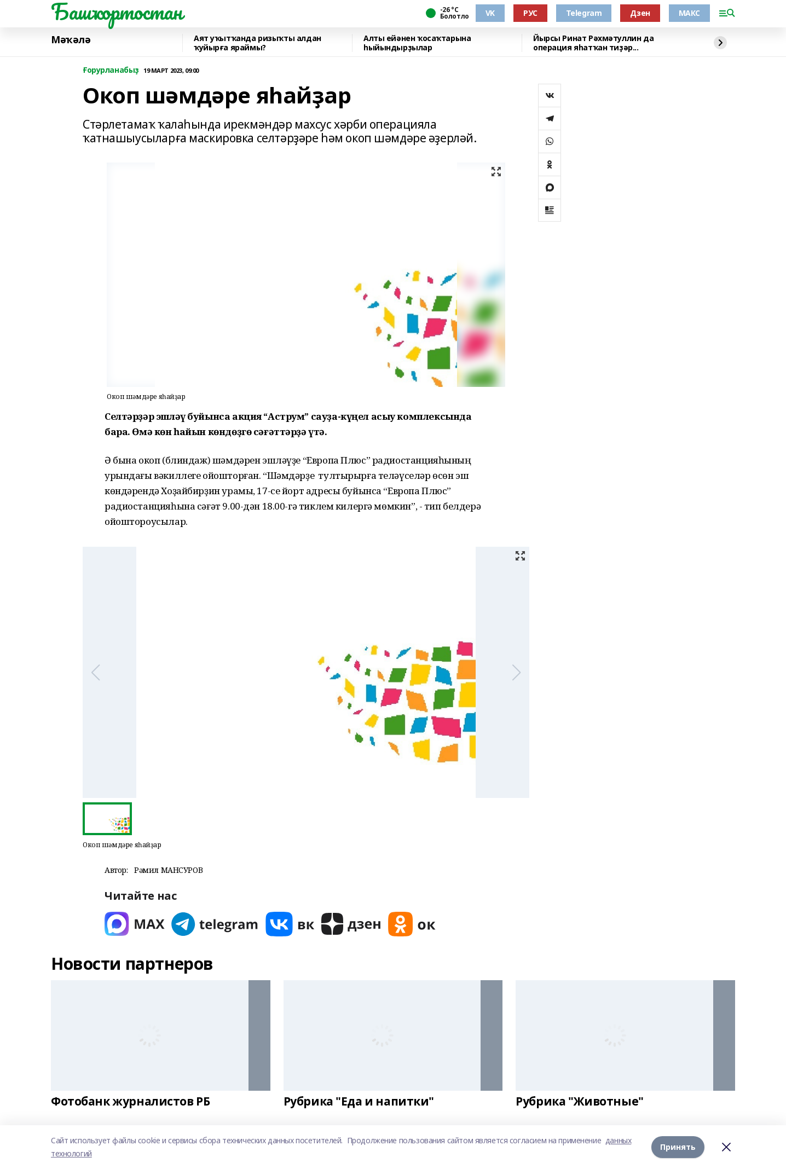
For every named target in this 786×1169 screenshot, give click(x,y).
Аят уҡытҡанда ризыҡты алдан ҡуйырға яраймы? (257, 43)
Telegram (584, 13)
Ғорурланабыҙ (111, 70)
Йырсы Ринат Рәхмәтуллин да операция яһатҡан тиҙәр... (593, 43)
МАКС (689, 13)
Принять (678, 1147)
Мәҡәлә (70, 40)
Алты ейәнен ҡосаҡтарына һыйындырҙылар (417, 43)
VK (490, 13)
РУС (530, 13)
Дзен (640, 13)
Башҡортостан (116, 11)
